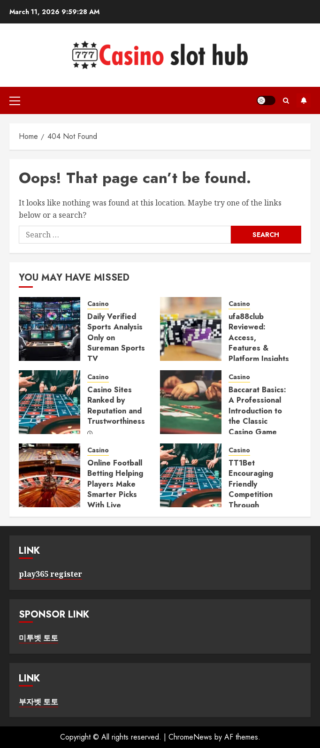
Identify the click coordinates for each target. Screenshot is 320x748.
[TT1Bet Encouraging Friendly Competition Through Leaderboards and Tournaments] (190, 475)
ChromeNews (190, 737)
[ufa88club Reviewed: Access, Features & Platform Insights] (190, 329)
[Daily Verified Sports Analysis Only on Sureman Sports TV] (49, 329)
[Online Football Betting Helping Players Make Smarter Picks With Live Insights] (49, 475)
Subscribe (304, 100)
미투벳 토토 (38, 638)
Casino (98, 303)
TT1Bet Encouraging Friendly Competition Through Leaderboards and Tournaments (254, 500)
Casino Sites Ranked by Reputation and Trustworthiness (116, 405)
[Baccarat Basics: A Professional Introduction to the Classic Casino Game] (190, 402)
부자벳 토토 (38, 701)
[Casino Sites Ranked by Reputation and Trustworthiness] (49, 402)
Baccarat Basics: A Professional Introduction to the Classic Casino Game (257, 410)
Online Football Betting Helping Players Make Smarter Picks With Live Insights (115, 489)
